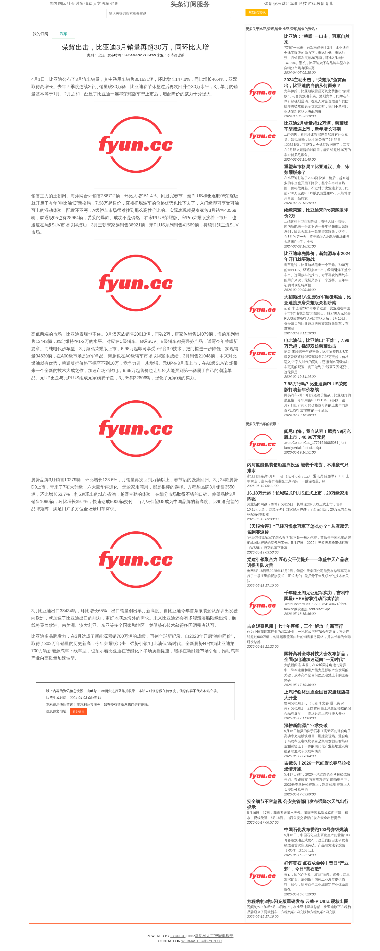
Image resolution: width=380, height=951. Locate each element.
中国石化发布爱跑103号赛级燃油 (316, 829)
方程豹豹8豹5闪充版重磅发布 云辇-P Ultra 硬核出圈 (297, 901)
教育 (320, 3)
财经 (285, 3)
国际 (62, 3)
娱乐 (277, 3)
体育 (268, 3)
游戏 (312, 3)
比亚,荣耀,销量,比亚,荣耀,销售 (282, 29)
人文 (97, 3)
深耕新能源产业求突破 (306, 725)
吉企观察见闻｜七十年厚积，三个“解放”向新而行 (295, 626)
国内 (53, 3)
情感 (88, 3)
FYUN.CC (177, 936)
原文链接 (78, 711)
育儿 (329, 3)
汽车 (105, 3)
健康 (114, 3)
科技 (303, 3)
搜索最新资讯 (257, 12)
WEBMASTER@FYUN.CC (201, 941)
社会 (71, 3)
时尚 (79, 3)
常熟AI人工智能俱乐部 (214, 936)
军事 (294, 3)
